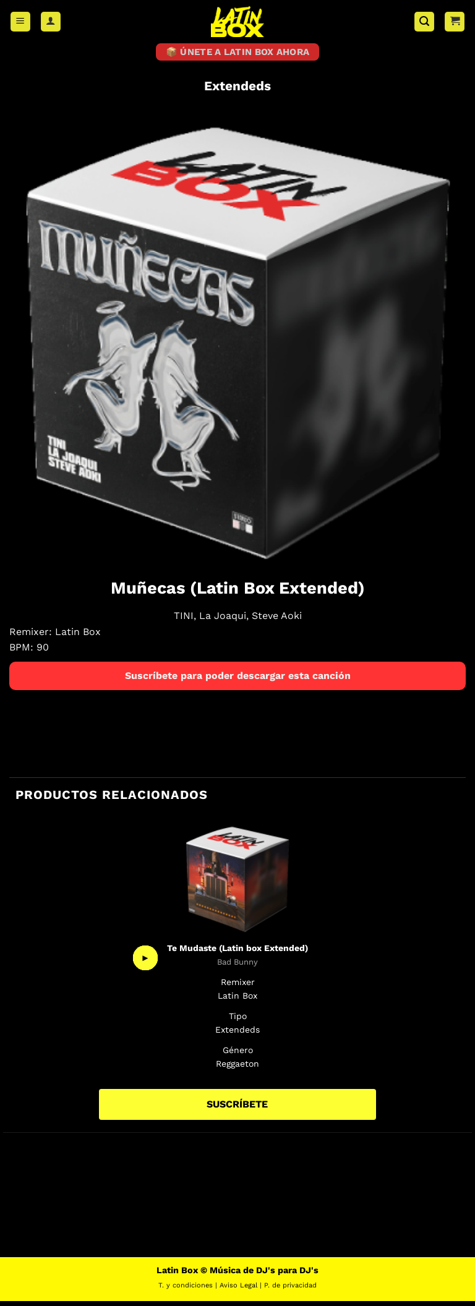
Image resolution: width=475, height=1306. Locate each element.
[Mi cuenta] (51, 22)
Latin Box (78, 636)
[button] (20, 22)
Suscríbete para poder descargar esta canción (238, 680)
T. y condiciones (185, 1290)
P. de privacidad (290, 1290)
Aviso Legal (238, 1290)
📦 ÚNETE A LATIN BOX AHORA (238, 54)
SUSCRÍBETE (237, 1109)
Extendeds (237, 90)
